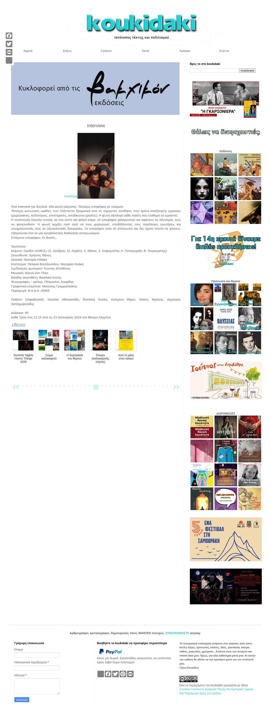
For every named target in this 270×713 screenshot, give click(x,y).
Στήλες (67, 50)
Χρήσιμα (184, 50)
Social (145, 50)
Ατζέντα (224, 50)
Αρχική (27, 50)
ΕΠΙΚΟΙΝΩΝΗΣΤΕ (177, 633)
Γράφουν (106, 50)
